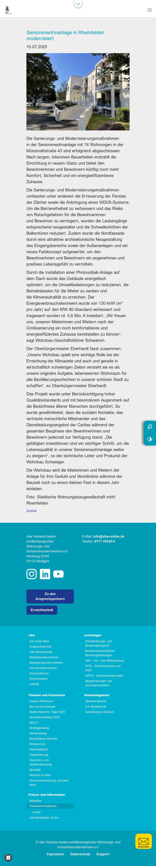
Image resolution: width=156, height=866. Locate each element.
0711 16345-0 (105, 541)
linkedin (45, 574)
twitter (58, 574)
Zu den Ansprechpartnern (50, 596)
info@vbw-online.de (108, 536)
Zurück (31, 511)
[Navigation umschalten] (149, 10)
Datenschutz (80, 854)
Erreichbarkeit (42, 610)
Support (102, 854)
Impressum (55, 854)
